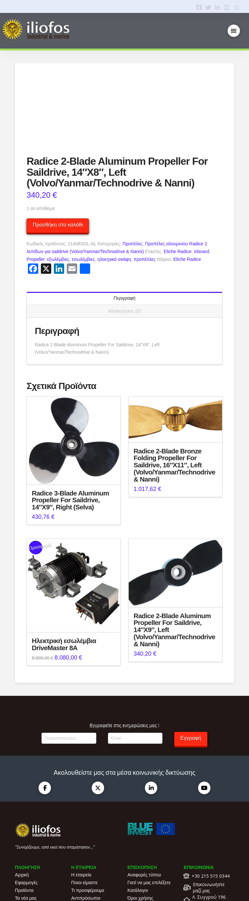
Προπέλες (133, 178)
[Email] (135, 672)
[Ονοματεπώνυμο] (69, 672)
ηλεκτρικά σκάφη (114, 193)
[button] (234, 31)
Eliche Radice (178, 186)
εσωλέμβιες (83, 193)
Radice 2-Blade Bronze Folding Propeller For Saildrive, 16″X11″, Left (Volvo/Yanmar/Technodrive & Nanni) (174, 399)
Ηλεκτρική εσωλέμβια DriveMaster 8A (64, 578)
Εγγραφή (190, 672)
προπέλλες (145, 193)
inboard (201, 186)
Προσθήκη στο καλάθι (58, 159)
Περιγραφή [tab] (124, 232)
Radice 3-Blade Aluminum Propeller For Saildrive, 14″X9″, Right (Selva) (70, 434)
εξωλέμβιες (58, 193)
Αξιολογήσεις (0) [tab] (124, 245)
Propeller (35, 193)
